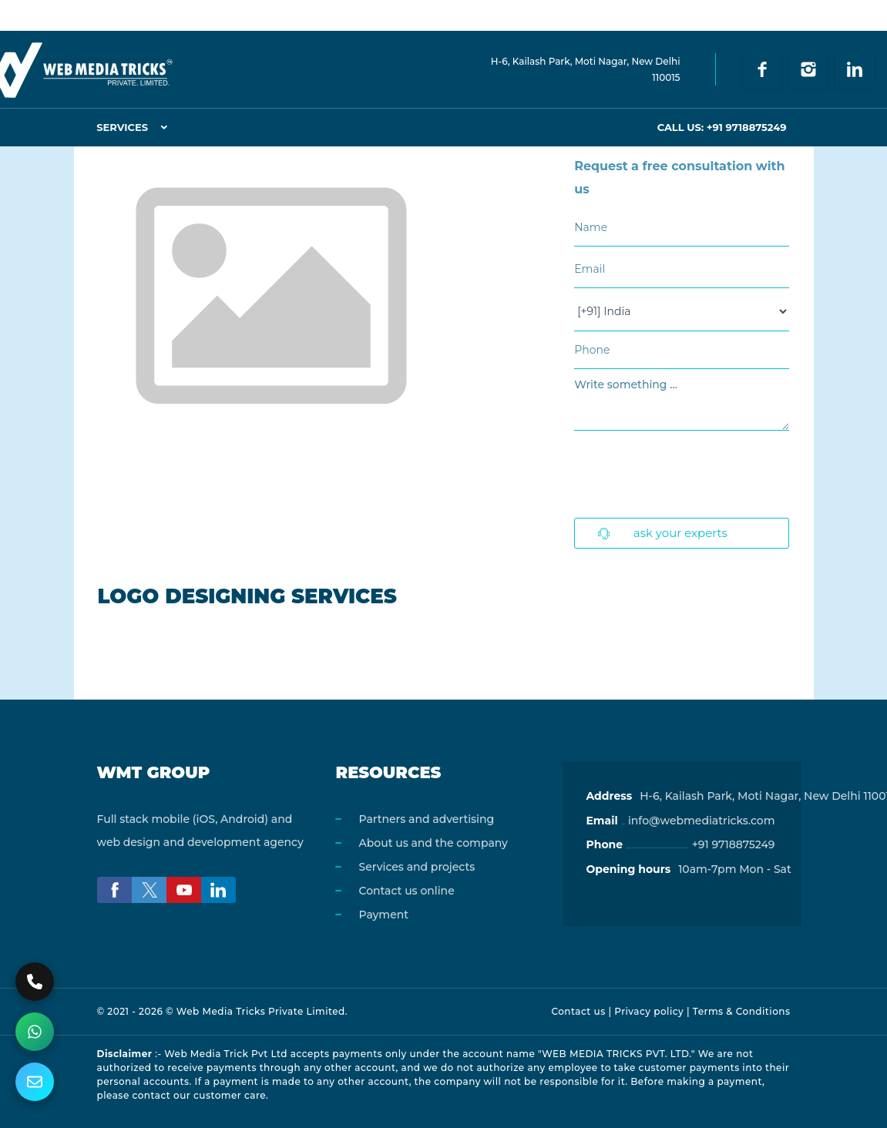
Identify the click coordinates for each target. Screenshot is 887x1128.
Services (122, 127)
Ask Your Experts (662, 532)
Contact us (578, 1011)
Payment (383, 915)
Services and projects (416, 867)
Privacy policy (649, 1011)
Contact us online (406, 891)
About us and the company (432, 843)
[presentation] (691, 476)
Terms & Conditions (742, 1011)
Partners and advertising (426, 819)
